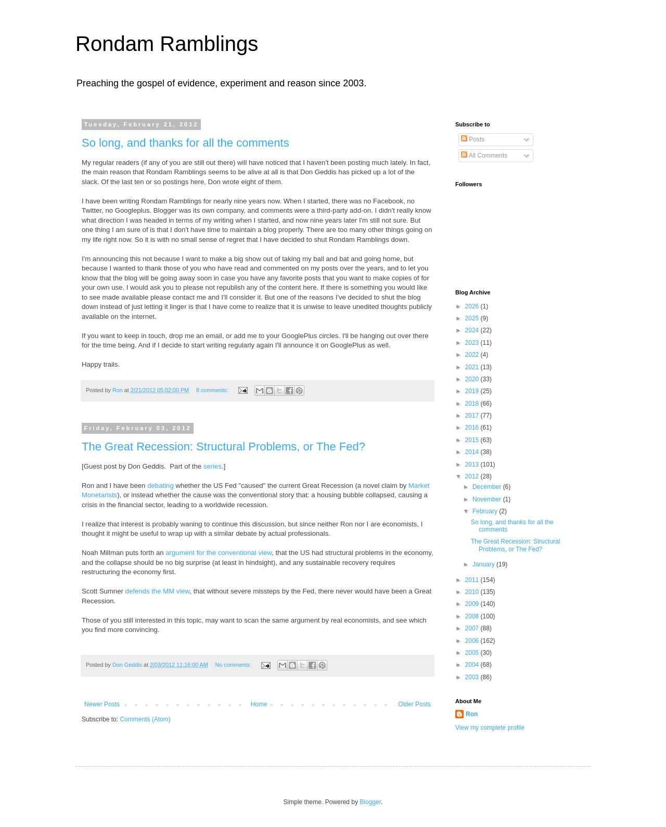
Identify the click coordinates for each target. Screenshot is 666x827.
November (487, 499)
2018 (473, 403)
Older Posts (414, 704)
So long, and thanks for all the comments (185, 142)
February (485, 511)
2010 (473, 592)
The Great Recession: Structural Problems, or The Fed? (223, 446)
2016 (473, 427)
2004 (473, 664)
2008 (473, 616)
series (212, 466)
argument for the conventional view (218, 553)
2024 (473, 330)
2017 (473, 415)
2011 (473, 580)
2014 (473, 452)
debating (160, 485)
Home (259, 704)
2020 (473, 379)
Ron (472, 714)
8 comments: (213, 390)
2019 (473, 391)
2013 (473, 464)
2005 (473, 652)
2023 (473, 342)
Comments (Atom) (145, 719)
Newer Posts (102, 704)
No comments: (234, 665)
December (487, 486)
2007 (473, 628)
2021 (473, 367)
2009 (473, 604)
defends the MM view (157, 591)
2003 (473, 677)
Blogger (370, 802)
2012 (473, 476)
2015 (473, 440)
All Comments (484, 155)
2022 (473, 354)
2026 (473, 306)
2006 (473, 640)
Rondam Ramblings (166, 43)
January (484, 564)
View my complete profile (489, 727)
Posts (472, 139)
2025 (473, 318)
